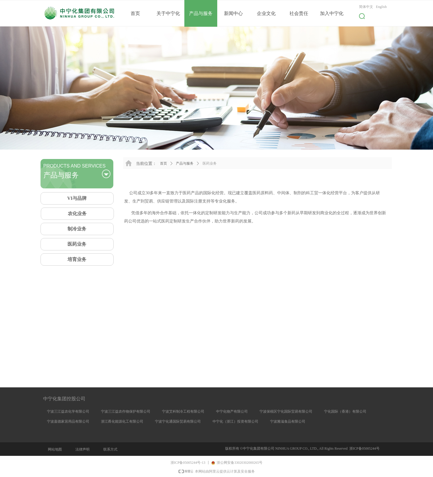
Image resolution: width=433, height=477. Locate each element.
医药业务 (210, 163)
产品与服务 (184, 163)
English (381, 7)
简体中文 (366, 7)
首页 (163, 163)
